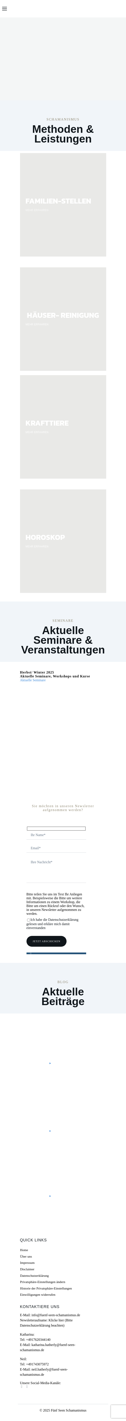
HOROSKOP (45, 537)
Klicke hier (56, 1320)
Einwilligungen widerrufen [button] (37, 1294)
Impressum (27, 1262)
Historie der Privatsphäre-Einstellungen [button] (46, 1288)
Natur (35, 1163)
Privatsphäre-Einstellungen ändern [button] (42, 1282)
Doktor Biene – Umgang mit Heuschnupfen (62, 1172)
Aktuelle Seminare (33, 680)
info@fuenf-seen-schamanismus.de (55, 1315)
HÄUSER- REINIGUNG (63, 315)
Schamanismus (42, 1030)
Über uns (26, 1256)
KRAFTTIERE (47, 423)
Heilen (85, 1159)
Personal (63, 1026)
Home (24, 1250)
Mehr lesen (39, 1063)
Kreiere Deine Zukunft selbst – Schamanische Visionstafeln (62, 1104)
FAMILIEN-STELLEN (58, 201)
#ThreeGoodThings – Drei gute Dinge (59, 1039)
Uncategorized (42, 1091)
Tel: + (35, 1339)
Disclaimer (27, 1269)
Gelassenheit (67, 1159)
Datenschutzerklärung (34, 1275)
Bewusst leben (42, 1026)
